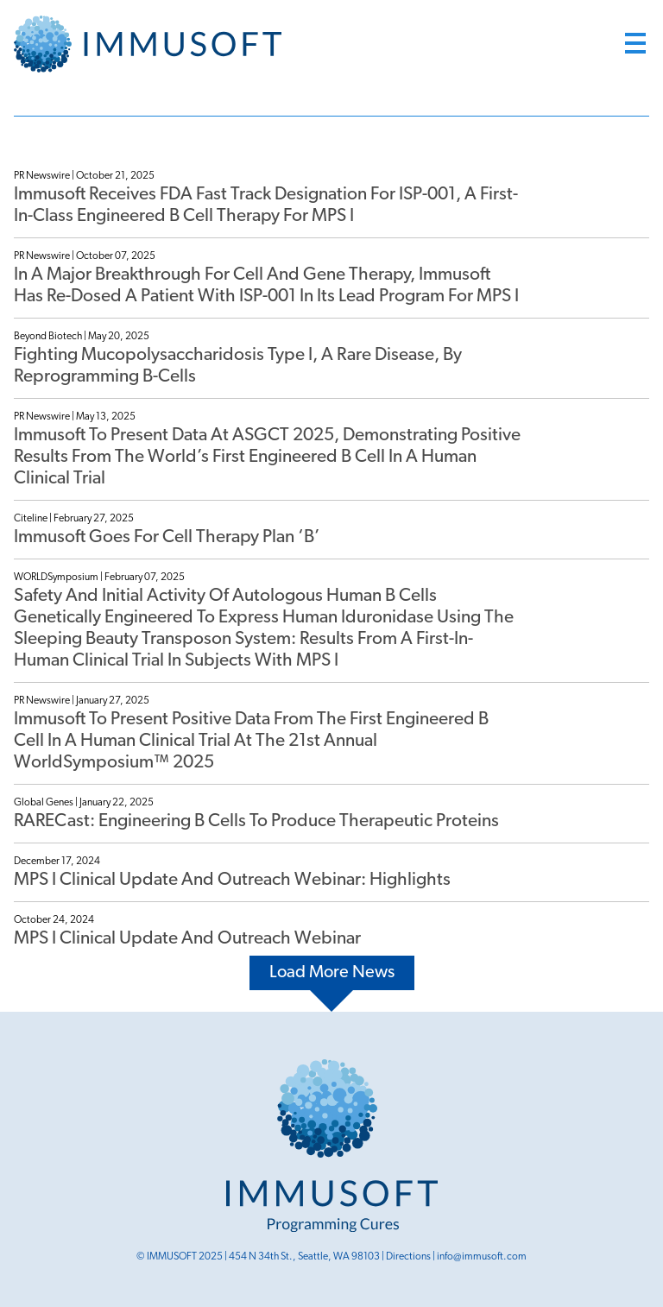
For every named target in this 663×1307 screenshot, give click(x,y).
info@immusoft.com (482, 1257)
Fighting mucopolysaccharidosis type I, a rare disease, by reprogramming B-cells (238, 366)
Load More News (332, 973)
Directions (408, 1257)
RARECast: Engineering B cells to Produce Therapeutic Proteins (256, 821)
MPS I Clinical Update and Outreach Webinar (187, 939)
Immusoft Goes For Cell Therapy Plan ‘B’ (167, 537)
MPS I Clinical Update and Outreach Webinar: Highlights (232, 880)
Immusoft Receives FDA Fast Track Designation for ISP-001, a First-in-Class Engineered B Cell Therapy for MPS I (266, 205)
